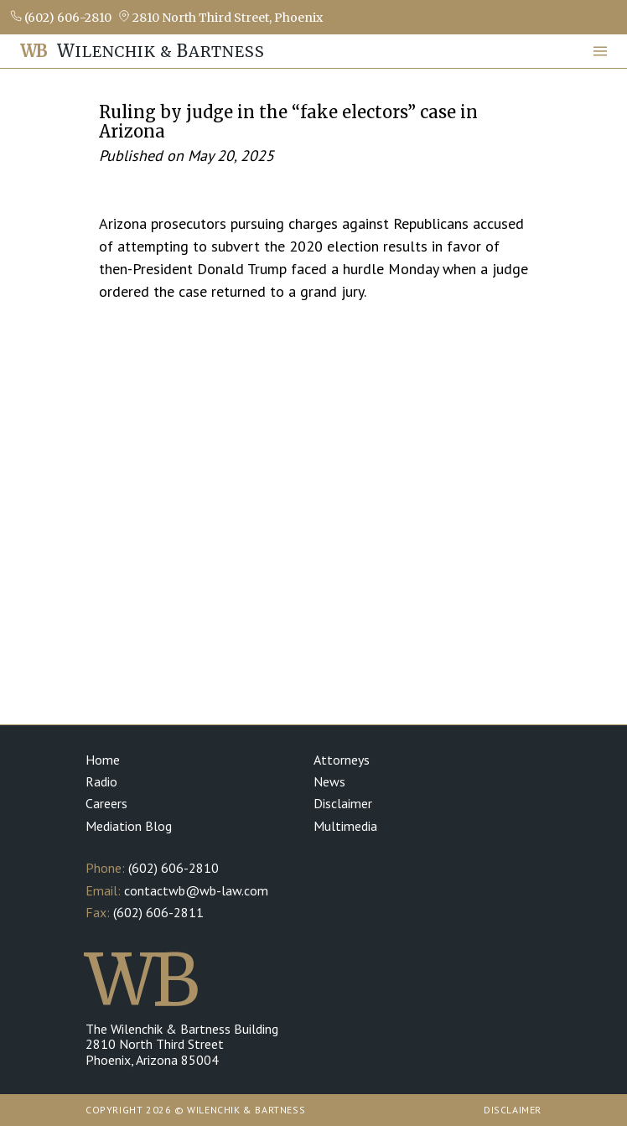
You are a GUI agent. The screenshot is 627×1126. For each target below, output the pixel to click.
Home (103, 759)
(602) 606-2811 (158, 912)
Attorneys (342, 759)
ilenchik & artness (142, 50)
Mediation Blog (129, 825)
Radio (101, 781)
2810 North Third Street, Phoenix (220, 17)
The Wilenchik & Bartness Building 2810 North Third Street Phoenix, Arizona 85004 (182, 1044)
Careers (106, 803)
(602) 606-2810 (60, 17)
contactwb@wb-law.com (196, 890)
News (329, 781)
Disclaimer (343, 803)
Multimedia (345, 825)
